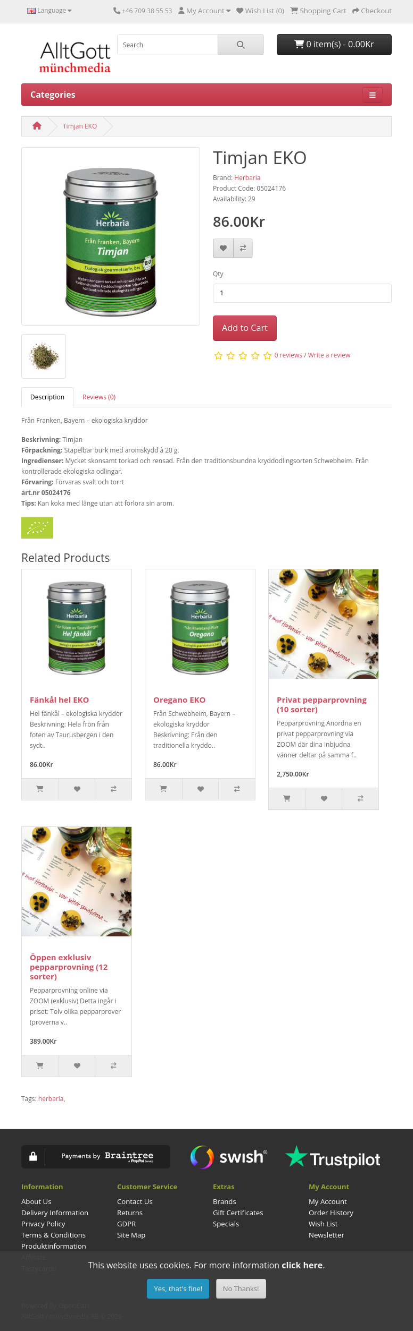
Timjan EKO (80, 126)
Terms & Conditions (53, 1235)
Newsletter (326, 1235)
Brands (224, 1201)
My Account (328, 1201)
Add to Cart (245, 328)
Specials (226, 1223)
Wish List (323, 1223)
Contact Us (135, 1201)
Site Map (131, 1235)
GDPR (126, 1223)
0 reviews (288, 355)
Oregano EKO (179, 699)
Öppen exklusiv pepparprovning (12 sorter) (69, 967)
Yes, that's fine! (178, 1288)
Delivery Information (54, 1212)
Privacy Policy (43, 1223)
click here (302, 1265)
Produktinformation (53, 1246)
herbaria (51, 1098)
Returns (130, 1212)
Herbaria (247, 177)
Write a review (329, 355)
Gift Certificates (238, 1212)
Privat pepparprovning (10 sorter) (322, 704)
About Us (36, 1201)
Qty (218, 273)
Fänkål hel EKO (59, 699)
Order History (331, 1212)
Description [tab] (47, 397)
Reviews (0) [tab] (98, 397)
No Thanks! (241, 1288)
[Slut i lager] (287, 798)
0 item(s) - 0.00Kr (334, 44)
